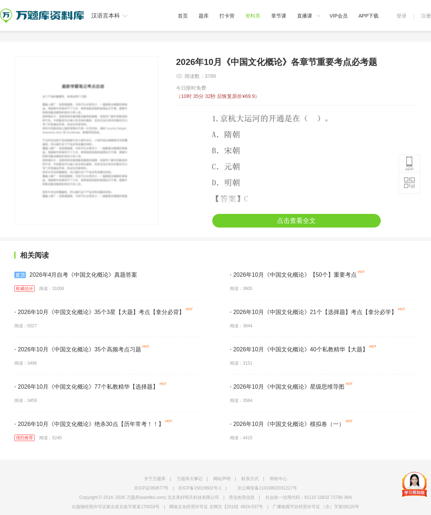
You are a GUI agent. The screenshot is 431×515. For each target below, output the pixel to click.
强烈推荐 (24, 437)
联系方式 (250, 478)
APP (409, 164)
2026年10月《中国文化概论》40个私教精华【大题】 (299, 349)
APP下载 (368, 16)
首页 (183, 16)
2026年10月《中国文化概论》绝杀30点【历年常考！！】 (89, 424)
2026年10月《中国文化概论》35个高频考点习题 (77, 349)
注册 (426, 16)
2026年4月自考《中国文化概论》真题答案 (76, 275)
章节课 (278, 16)
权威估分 (24, 288)
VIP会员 (338, 16)
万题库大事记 (190, 478)
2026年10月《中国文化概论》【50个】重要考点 (293, 275)
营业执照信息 (242, 497)
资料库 (252, 16)
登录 (402, 16)
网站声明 (222, 478)
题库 (204, 16)
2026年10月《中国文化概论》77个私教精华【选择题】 (86, 387)
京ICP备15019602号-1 (199, 488)
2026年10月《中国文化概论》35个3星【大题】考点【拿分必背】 (99, 312)
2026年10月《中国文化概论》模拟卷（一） (287, 424)
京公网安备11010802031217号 (267, 488)
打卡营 (227, 16)
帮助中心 (278, 478)
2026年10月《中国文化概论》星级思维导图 (287, 387)
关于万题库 (155, 478)
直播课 (304, 16)
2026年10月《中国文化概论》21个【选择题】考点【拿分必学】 (313, 312)
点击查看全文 (296, 220)
